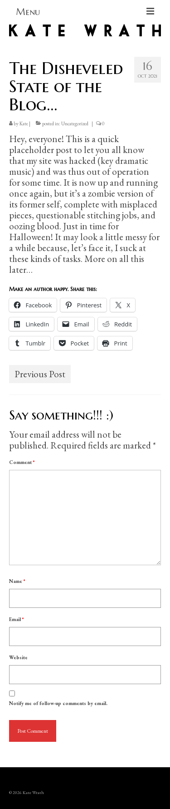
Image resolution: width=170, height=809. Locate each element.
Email (16, 619)
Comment (21, 462)
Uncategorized (74, 123)
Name (17, 581)
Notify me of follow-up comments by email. (58, 703)
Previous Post (40, 374)
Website (18, 657)
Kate (23, 123)
